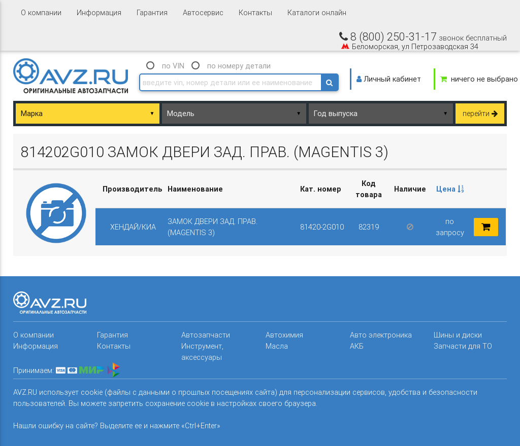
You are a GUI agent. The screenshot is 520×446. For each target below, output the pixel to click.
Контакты (255, 12)
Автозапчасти (205, 335)
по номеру (239, 65)
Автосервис (203, 12)
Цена (450, 189)
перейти (480, 113)
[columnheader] (450, 189)
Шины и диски (458, 335)
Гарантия (152, 12)
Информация (99, 12)
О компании (41, 12)
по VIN (173, 65)
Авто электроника (381, 335)
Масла (277, 346)
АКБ (357, 346)
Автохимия (284, 335)
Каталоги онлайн (316, 12)
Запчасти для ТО (463, 346)
